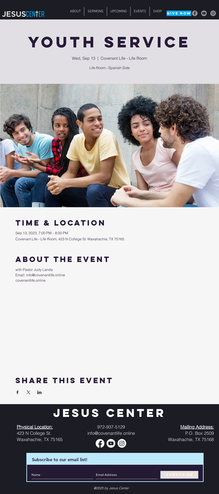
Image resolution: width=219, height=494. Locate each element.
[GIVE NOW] (178, 13)
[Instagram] (213, 13)
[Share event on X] (28, 392)
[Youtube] (111, 443)
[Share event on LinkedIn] (39, 392)
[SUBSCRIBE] (179, 475)
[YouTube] (204, 13)
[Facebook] (195, 13)
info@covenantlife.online (111, 433)
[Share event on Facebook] (17, 392)
